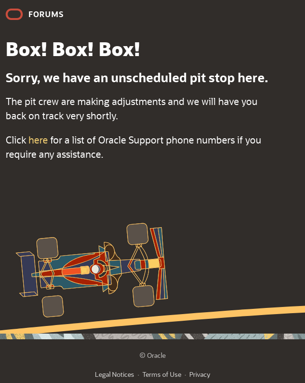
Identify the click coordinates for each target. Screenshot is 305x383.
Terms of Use (161, 374)
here (38, 140)
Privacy (199, 374)
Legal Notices (114, 374)
